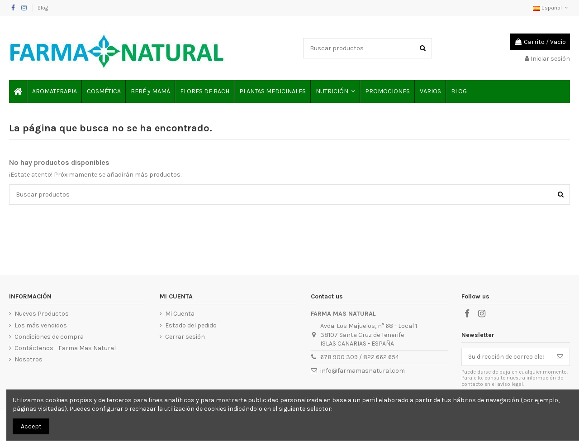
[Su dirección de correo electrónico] (506, 356)
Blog (43, 8)
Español (551, 8)
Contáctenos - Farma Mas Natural (65, 348)
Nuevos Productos (41, 313)
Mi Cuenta (180, 313)
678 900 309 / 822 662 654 (359, 357)
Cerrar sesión (185, 337)
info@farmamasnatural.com (362, 371)
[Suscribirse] (560, 356)
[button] (335, 91)
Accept (31, 426)
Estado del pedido (191, 325)
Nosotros (28, 359)
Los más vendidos (40, 325)
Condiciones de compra (49, 337)
